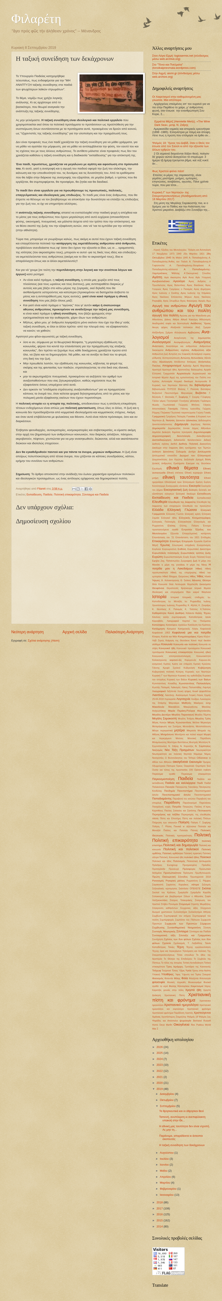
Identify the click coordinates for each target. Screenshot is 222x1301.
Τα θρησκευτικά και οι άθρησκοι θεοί (181, 1111)
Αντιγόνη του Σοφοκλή (179, 354)
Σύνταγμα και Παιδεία (95, 494)
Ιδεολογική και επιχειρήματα (168, 592)
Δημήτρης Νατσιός (201, 424)
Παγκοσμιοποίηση (163, 779)
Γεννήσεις (184, 401)
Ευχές (186, 557)
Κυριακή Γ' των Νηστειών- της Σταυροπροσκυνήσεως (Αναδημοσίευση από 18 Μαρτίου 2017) (179, 196)
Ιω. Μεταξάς (175, 601)
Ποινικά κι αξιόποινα (185, 826)
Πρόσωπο (188, 873)
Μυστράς (193, 742)
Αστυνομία (167, 381)
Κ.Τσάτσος (205, 609)
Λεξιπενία (171, 691)
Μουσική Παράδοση (199, 738)
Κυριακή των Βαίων (177, 679)
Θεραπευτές (172, 588)
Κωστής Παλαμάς (161, 687)
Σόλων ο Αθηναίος (193, 896)
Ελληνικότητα (184, 522)
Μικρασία (191, 730)
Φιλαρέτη (36, 19)
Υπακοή (156, 974)
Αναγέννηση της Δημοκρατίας (192, 338)
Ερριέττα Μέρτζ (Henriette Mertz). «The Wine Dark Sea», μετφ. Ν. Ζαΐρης (182, 123)
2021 (160, 1077)
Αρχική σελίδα (74, 632)
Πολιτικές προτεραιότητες (179, 835)
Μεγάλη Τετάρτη (186, 718)
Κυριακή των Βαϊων (199, 679)
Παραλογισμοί (190, 803)
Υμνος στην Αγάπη (201, 970)
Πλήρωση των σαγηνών (164, 822)
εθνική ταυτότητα (181, 477)
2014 (160, 1226)
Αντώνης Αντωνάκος (192, 358)
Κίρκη (200, 636)
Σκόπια (206, 888)
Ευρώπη (157, 556)
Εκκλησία (195, 485)
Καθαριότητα (159, 613)
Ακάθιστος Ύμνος (201, 323)
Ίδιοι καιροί (192, 592)
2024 (160, 1059)
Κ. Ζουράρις (204, 605)
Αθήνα (176, 319)
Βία (191, 385)
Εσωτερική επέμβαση (183, 545)
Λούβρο (195, 699)
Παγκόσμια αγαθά (163, 774)
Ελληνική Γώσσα (174, 514)
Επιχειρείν (187, 541)
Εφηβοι (155, 561)
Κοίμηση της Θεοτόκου (178, 640)
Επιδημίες (206, 537)
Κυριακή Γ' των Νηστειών (164, 675)
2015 (160, 1220)
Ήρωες (156, 580)
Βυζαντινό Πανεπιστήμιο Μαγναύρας (172, 393)
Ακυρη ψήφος (160, 327)
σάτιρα (195, 884)
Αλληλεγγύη (180, 332)
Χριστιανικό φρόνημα (199, 1009)
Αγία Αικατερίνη (172, 277)
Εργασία (198, 541)
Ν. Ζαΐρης (173, 746)
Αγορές (202, 301)
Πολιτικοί (205, 857)
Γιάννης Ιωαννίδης (190, 409)
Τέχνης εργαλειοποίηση (198, 947)
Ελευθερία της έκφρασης (182, 502)
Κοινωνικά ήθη (167, 648)
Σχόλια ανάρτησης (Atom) (43, 640)
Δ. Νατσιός (169, 420)
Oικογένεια (181, 1024)
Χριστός (189, 1013)
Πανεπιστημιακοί (202, 795)
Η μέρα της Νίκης (196, 565)
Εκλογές (193, 489)
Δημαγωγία (181, 424)
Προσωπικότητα (172, 873)
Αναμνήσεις (202, 342)
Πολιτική (202, 834)
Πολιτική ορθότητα (172, 853)
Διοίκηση (156, 452)
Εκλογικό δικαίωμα (185, 494)
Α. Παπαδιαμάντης (198, 258)
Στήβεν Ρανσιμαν (169, 904)
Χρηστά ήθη (193, 990)
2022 (160, 1070)
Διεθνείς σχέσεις (160, 444)
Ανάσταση (157, 346)
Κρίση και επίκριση (182, 664)
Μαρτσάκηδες (204, 711)
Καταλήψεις (158, 624)
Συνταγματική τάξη (163, 935)
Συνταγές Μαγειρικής (164, 931)
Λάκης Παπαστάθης (192, 687)
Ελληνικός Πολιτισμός (164, 522)
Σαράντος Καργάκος (177, 884)
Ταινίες (171, 947)
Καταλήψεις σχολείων (176, 625)
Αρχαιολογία (183, 373)
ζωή (195, 560)
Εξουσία (175, 533)
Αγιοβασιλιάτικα (161, 281)
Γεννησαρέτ (172, 401)
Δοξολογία (189, 459)
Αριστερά (156, 369)
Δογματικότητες (159, 459)
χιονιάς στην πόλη (173, 990)
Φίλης (177, 978)
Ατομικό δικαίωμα (183, 381)
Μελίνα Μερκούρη (202, 722)
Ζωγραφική (186, 561)
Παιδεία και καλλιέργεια (180, 783)
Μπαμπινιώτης (159, 742)
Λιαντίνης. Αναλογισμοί (176, 695)
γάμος (163, 401)
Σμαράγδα (183, 892)
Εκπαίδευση (33, 494)
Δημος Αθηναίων (201, 428)
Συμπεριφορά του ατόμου (177, 916)
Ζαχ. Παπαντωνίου (170, 561)
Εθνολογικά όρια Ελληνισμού (179, 482)
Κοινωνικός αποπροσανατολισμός (171, 656)
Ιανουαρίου (167, 1194)
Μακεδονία (158, 707)
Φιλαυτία (168, 978)
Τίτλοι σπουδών (185, 955)
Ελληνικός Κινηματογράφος (195, 517)
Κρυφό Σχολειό (171, 668)
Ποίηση (183, 822)
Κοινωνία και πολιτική (185, 644)
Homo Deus (158, 1025)
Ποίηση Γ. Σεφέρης (201, 822)
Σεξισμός (206, 884)
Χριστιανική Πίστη (174, 995)
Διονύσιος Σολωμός (174, 451)
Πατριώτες (188, 807)
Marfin (169, 1025)
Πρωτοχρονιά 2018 (200, 877)
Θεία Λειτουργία (177, 584)
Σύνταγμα (182, 931)
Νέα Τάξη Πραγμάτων (179, 750)
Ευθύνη (182, 549)
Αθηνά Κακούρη (189, 319)
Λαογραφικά (159, 691)
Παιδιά (207, 783)
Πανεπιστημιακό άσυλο (176, 794)
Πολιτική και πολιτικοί (181, 849)
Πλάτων (207, 818)
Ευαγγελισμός (204, 545)
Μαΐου (164, 1170)
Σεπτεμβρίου (168, 1106)
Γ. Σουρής (194, 397)
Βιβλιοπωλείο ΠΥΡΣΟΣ (164, 389)
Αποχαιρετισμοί (171, 365)
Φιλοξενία (194, 978)
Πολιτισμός (179, 861)
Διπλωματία (204, 451)
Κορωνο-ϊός (205, 660)
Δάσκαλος (192, 420)
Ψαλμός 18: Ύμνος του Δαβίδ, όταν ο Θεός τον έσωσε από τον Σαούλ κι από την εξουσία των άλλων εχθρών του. (181, 146)
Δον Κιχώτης (175, 459)
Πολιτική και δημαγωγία (180, 845)
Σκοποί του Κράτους (164, 892)
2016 (160, 1214)
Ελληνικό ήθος (169, 518)
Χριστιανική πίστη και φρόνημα (181, 997)
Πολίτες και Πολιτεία (175, 830)
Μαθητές (186, 703)
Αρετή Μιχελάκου (202, 366)
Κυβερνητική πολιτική (163, 672)
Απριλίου (166, 1176)
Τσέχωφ (156, 970)
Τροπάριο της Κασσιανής (197, 966)
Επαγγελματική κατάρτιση (196, 533)
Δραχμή (200, 459)
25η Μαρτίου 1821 (193, 254)
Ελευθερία (159, 501)
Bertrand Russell (202, 1021)
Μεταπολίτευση (203, 726)
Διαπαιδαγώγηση (161, 440)
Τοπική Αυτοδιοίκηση (193, 963)
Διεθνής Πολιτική (188, 443)
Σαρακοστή (157, 884)
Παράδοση (172, 802)
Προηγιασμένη (190, 865)
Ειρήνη (199, 482)
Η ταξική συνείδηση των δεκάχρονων (182, 1145)
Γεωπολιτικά (169, 405)
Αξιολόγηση (165, 361)
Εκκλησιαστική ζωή (176, 489)
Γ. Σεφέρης (182, 397)
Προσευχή (174, 869)
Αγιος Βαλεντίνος (176, 285)
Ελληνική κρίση (193, 514)
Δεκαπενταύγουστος (162, 424)
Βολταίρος (206, 389)
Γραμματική (158, 416)
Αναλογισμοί (161, 342)
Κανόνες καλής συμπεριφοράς (169, 617)
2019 (160, 1088)
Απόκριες (191, 362)
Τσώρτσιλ (166, 970)
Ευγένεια (156, 549)
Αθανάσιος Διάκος (161, 319)
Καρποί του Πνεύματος (196, 621)
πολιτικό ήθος (191, 857)
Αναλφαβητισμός (182, 342)
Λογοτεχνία (183, 699)
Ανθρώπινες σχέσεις (177, 350)
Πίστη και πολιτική (192, 818)
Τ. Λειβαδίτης (195, 943)
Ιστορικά (175, 597)
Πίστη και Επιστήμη (170, 818)
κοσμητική (157, 664)
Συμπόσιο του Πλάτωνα (187, 920)
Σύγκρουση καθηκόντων (165, 908)
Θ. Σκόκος (185, 580)
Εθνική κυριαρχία (193, 473)
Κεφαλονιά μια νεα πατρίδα (191, 632)
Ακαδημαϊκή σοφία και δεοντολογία (170, 323)
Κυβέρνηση (204, 667)
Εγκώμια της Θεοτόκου (198, 463)
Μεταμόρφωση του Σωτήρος (166, 726)
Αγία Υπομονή (203, 277)
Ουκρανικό (189, 766)
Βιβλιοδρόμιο (203, 385)
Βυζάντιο (200, 393)
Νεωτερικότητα (203, 750)
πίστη (155, 818)
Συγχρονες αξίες (189, 908)
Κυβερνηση (189, 668)
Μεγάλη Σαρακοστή (164, 718)
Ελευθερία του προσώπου (197, 506)
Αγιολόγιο (179, 281)
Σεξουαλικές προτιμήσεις (164, 888)
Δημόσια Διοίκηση (161, 432)
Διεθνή (174, 444)
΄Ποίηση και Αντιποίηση (199, 250)
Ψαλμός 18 (192, 1017)
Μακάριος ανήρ (202, 703)
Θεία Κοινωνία (159, 584)
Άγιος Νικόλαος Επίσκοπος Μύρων (172, 297)
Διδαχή (207, 440)
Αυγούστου (167, 1152)
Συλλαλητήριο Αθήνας (199, 912)
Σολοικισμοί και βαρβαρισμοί (167, 896)
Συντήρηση (157, 939)
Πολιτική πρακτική (193, 853)
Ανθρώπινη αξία (201, 350)
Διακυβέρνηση (204, 436)
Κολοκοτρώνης (159, 660)
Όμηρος (207, 762)
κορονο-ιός (176, 660)
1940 (178, 254)
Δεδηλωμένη (204, 420)
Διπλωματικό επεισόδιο (164, 455)
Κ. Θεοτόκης (159, 609)
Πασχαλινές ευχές (161, 807)
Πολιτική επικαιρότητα (67, 494)
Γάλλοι (155, 401)
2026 (160, 1047)
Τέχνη (180, 947)
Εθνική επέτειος (175, 473)
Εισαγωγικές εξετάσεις (177, 486)
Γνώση (199, 412)
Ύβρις (182, 970)
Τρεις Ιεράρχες (174, 966)
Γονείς (207, 412)
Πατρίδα (176, 806)
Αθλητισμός (205, 319)
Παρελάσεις (205, 803)
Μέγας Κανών (159, 722)
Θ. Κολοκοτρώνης (170, 580)
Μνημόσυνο (167, 734)
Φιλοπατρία (205, 978)
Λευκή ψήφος (184, 691)
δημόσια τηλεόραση (182, 432)
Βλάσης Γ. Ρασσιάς (188, 389)
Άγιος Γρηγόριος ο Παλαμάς (178, 289)
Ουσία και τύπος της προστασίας (170, 770)
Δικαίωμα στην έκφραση (165, 448)
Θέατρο (206, 580)
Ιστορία (159, 596)
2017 (160, 1208)
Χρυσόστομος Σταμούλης (173, 1017)
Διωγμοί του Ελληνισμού (195, 455)
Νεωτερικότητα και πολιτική (167, 754)
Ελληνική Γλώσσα (182, 510)
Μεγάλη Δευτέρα (161, 714)
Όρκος (179, 766)
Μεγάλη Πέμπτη (203, 715)
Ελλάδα (157, 510)
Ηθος (193, 576)
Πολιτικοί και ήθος (161, 861)
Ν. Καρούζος (186, 746)
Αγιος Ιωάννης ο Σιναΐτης (165, 293)
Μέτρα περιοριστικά (162, 730)
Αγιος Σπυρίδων (171, 301)
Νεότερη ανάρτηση (27, 632)
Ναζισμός (157, 750)
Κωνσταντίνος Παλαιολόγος (195, 683)
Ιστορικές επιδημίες (193, 597)
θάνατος (196, 580)
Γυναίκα (190, 416)
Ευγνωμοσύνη (169, 549)
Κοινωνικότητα (203, 656)
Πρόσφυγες (189, 869)
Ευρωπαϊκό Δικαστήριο (199, 549)
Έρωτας (165, 545)
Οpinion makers (202, 770)
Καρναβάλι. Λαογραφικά (165, 621)
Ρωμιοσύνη (192, 881)
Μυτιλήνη (203, 742)
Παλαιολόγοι (158, 787)
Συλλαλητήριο (180, 912)
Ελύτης (171, 525)
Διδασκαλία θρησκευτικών (187, 440)
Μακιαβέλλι (174, 707)
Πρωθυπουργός (203, 873)
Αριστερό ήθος (169, 369)
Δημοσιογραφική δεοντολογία (171, 436)
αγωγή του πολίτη (165, 315)
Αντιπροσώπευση (171, 358)
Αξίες (154, 362)
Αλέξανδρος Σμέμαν (162, 332)
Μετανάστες (188, 726)
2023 (160, 1064)
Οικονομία (195, 761)
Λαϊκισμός (176, 687)
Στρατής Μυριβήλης (201, 904)
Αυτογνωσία (201, 381)
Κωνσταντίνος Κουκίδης (164, 683)
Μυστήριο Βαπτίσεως (177, 742)
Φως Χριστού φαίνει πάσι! (168, 171)
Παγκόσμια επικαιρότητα (196, 774)
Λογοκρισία (170, 699)
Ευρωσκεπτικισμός (173, 557)
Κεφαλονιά (205, 629)
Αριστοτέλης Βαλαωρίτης (190, 369)
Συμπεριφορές (167, 920)
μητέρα (179, 730)
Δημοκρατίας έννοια (178, 428)
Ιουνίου (165, 1164)
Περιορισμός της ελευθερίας (196, 814)
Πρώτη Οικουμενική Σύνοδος (170, 876)
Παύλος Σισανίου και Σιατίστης (180, 810)
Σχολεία (166, 943)
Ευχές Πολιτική (197, 557)
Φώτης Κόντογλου (179, 986)
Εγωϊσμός (157, 468)
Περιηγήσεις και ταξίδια (166, 814)
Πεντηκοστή (204, 810)
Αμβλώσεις (194, 332)
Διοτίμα (192, 452)
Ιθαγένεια (206, 592)
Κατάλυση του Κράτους (199, 625)
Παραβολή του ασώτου (184, 799)
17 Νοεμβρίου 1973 (163, 254)
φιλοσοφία (158, 982)
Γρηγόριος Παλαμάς (176, 416)
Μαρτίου (165, 1182)
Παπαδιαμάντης (162, 798)
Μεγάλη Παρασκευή (182, 714)
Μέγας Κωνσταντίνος (179, 722)
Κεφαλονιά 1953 (161, 633)
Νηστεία (187, 754)
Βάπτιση (183, 385)
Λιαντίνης (158, 695)
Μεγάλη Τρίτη (203, 718)
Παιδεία (47, 494)
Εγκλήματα (178, 463)
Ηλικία (208, 576)
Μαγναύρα (174, 703)
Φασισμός (157, 978)
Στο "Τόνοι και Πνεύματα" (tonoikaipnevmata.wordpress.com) (174, 66)
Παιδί (200, 783)
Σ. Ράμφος (205, 881)
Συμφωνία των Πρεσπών (181, 923)
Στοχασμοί (184, 904)
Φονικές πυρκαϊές (176, 982)
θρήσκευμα (186, 588)
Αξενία (207, 358)
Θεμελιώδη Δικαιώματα (199, 584)
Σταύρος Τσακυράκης (181, 900)
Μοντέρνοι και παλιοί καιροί (189, 734)
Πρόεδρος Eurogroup (165, 865)
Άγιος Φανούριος (189, 301)
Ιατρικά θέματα (202, 588)
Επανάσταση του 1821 (187, 537)
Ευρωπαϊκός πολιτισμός (166, 553)
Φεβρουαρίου (168, 1188)
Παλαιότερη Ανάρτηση (125, 632)
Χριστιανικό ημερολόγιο (181, 1005)
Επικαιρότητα (160, 541)
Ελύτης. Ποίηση (189, 526)
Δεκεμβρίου (167, 1093)
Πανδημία (169, 790)
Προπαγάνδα (158, 869)
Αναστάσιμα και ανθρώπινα (181, 346)
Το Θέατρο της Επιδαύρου (178, 959)
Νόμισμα (198, 754)
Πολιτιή (194, 830)
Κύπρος (180, 672)
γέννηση (194, 401)
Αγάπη (157, 277)
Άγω (208, 301)
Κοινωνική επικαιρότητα (179, 652)
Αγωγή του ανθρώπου (169, 306)
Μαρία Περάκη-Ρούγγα (181, 710)
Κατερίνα (171, 629)
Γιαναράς (173, 408)
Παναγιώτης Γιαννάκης (186, 787)
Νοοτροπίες (158, 758)
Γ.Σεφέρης (206, 397)
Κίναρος (156, 636)
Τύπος (175, 970)
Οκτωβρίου (167, 1100)
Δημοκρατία (158, 428)
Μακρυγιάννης (190, 707)
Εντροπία (186, 529)
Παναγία (170, 787)
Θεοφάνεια (158, 588)
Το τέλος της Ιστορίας (171, 963)
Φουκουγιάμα (194, 982)
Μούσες (179, 738)
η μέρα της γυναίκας (173, 565)
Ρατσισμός (158, 880)
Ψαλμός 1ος (205, 1017)
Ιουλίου (165, 1158)
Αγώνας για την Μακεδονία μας (195, 315)
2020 (160, 1082)
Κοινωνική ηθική (202, 652)
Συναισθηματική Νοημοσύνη (184, 927)
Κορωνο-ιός (190, 660)
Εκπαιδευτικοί (204, 498)
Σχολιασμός (179, 943)
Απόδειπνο (179, 362)
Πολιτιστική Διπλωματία (199, 861)
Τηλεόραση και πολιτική (194, 951)
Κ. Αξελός (193, 605)
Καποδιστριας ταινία (200, 617)
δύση (208, 459)
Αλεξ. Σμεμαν (203, 327)
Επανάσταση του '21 (163, 537)
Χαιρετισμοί (197, 986)
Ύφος (177, 974)
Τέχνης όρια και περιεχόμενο (166, 951)
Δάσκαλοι (180, 420)
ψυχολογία (185, 1020)
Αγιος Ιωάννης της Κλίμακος (196, 293)
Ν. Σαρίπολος (203, 746)
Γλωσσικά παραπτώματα (183, 412)
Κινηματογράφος (187, 636)
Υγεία (188, 970)
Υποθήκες (167, 974)
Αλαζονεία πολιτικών (182, 327)
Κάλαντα (190, 613)
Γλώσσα (165, 412)
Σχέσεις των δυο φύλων (177, 939)
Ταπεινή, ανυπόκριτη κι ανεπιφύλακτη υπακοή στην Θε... (182, 1118)
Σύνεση (207, 927)
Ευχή (208, 557)
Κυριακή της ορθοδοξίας (190, 675)
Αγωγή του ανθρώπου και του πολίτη (181, 308)
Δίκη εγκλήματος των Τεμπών (195, 448)
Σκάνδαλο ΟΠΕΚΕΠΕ (190, 888)
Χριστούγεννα (202, 1012)
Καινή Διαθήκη (176, 613)
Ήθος (200, 576)
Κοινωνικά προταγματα (188, 648)
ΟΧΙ (191, 770)
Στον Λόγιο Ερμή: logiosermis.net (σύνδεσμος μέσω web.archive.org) (180, 57)
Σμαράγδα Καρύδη (201, 892)
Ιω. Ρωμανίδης (193, 601)
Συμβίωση (157, 916)
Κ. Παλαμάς (175, 609)
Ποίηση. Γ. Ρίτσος (162, 826)
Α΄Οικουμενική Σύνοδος (197, 273)
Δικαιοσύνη (205, 444)
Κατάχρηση (158, 628)
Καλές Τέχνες (203, 613)
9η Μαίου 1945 (180, 258)
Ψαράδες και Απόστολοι (165, 1021)
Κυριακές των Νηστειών (198, 672)
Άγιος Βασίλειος (195, 285)
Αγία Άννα (188, 277)
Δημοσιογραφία (202, 432)
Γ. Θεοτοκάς (168, 397)
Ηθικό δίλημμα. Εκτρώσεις (175, 576)
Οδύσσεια (202, 758)
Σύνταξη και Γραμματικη (195, 935)
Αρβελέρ (187, 366)
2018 (160, 1202)
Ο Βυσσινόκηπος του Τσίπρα (180, 758)
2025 (160, 1052)
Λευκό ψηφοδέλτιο (201, 691)
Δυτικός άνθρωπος (162, 463)
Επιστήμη (175, 541)
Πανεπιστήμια (185, 790)
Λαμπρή (207, 687)
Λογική (192, 695)
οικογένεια (180, 761)
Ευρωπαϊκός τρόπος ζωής (196, 553)
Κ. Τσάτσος (191, 609)
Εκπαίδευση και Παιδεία (172, 497)
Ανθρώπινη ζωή (160, 354)
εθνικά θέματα (182, 467)
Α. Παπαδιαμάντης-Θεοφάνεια (187, 265)
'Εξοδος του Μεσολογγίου (174, 250)
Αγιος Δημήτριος (202, 289)
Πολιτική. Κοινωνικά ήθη (171, 857)
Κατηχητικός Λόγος (188, 629)
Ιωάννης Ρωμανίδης (177, 605)
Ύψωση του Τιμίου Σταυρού (196, 974)
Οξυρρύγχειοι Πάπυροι (163, 766)
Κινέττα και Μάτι (169, 636)
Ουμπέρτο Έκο (203, 766)
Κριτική (196, 664)
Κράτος (167, 664)
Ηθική (199, 568)
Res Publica (197, 1025)
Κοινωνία (167, 644)
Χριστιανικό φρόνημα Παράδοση (168, 1013)
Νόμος (207, 754)
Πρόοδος (206, 865)
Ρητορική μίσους (175, 880)
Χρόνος (156, 1016)
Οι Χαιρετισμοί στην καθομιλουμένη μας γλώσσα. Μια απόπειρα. (176, 98)
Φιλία (184, 978)
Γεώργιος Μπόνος (189, 405)
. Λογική (156, 250)
